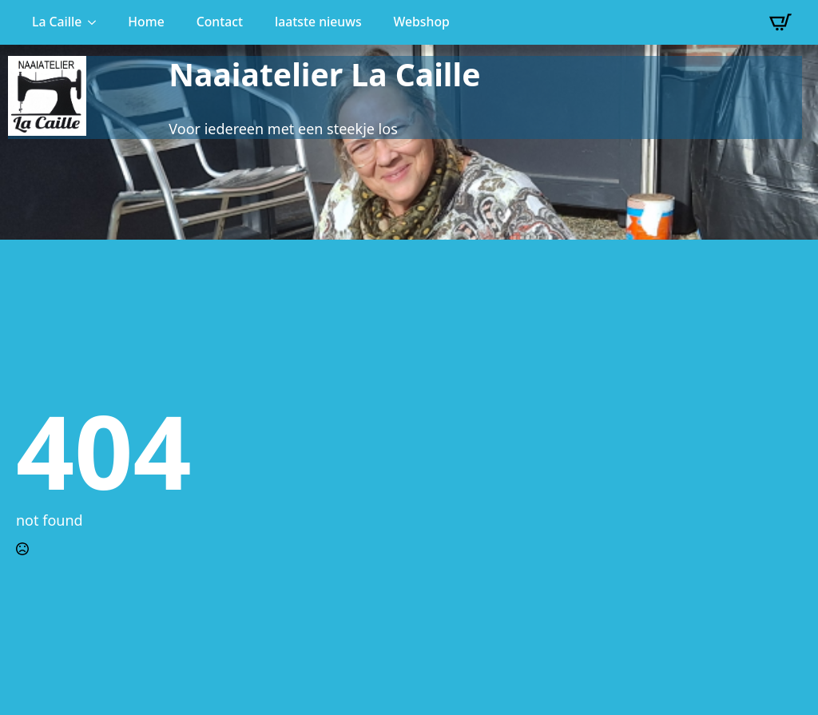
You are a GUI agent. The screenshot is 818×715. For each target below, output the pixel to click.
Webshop (422, 21)
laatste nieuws (318, 21)
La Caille (56, 21)
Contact (220, 21)
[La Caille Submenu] (96, 22)
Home (146, 21)
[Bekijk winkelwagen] (780, 22)
